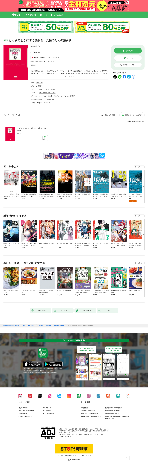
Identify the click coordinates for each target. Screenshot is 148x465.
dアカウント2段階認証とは (89, 414)
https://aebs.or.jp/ (66, 436)
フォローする (38, 46)
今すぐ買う (130, 51)
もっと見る (138, 167)
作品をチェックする (129, 65)
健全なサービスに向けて (112, 411)
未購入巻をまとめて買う (134, 115)
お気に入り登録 (109, 115)
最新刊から (140, 121)
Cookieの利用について (112, 414)
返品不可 (33, 65)
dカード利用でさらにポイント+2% (41, 61)
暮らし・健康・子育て (47, 89)
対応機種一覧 (47, 408)
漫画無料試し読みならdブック (11, 325)
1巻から (130, 121)
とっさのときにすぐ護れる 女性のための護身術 (32, 129)
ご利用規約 (84, 408)
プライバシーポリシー (88, 411)
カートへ (129, 58)
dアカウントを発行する (65, 455)
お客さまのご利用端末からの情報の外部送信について (117, 417)
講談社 (40, 86)
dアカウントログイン (25, 417)
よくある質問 (47, 411)
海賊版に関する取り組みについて (91, 417)
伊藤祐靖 (34, 46)
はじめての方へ (23, 408)
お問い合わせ (22, 414)
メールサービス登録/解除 (26, 411)
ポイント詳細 (52, 57)
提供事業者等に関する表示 (113, 408)
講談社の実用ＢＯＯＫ (47, 93)
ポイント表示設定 (48, 414)
